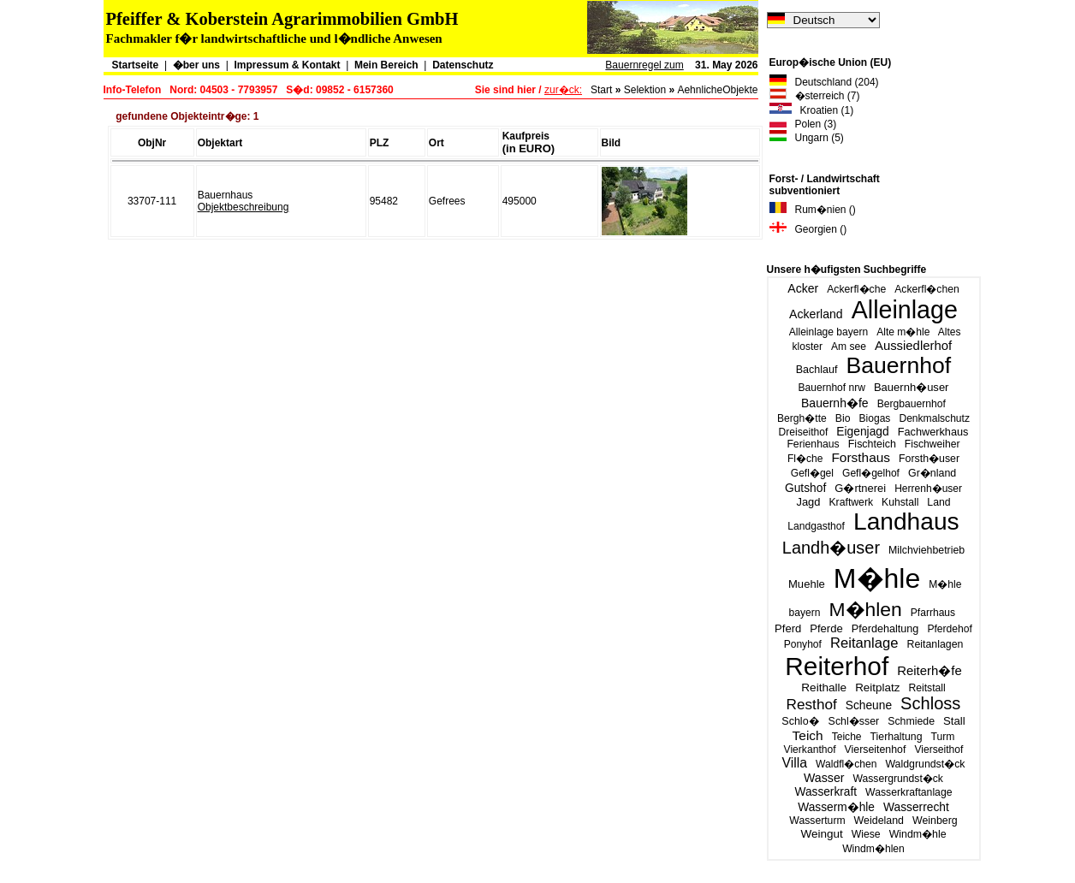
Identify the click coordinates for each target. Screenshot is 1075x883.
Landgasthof (816, 526)
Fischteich (872, 444)
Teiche (847, 737)
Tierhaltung (896, 737)
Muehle (806, 584)
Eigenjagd (862, 431)
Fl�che (805, 459)
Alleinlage (905, 309)
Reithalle (823, 687)
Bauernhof (899, 365)
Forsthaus (860, 457)
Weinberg (935, 821)
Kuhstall (900, 502)
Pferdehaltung (885, 629)
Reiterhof (836, 666)
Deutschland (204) (824, 82)
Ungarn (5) (806, 138)
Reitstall (926, 688)
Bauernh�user (911, 387)
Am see (848, 347)
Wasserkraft (825, 791)
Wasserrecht (916, 807)
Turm (943, 737)
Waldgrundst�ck (925, 764)
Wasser (824, 778)
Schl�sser (854, 721)
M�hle (877, 578)
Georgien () (808, 229)
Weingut (821, 833)
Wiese (866, 834)
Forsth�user (929, 459)
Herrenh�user (928, 489)
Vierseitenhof (875, 750)
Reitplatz (877, 687)
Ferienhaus (813, 444)
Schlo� (800, 721)
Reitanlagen (934, 644)
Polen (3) (803, 124)
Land (938, 502)
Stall (954, 720)
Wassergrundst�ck (898, 779)
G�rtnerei (860, 488)
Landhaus (906, 521)
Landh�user (831, 547)
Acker (802, 288)
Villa (794, 763)
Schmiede (911, 721)
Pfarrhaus (933, 613)
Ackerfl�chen (926, 289)
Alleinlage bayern (828, 332)
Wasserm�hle (836, 807)
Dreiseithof (804, 432)
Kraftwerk (851, 502)
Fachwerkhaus (933, 431)
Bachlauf (817, 370)
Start (601, 90)
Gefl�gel (812, 473)
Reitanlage (864, 643)
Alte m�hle (902, 332)
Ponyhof (803, 644)
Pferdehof (949, 629)
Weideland (879, 821)
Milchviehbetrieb (926, 550)
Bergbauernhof (911, 404)
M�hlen (865, 609)
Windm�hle (918, 834)
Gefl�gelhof (871, 473)
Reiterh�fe (929, 670)
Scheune (869, 705)
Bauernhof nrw (832, 388)
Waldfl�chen (846, 764)
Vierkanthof (810, 750)
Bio (843, 418)
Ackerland (816, 314)
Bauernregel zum (644, 65)
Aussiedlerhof (913, 346)
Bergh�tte (802, 418)
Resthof (812, 704)
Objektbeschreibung (243, 207)
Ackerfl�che (856, 289)
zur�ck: (563, 90)
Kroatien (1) (811, 110)
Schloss (930, 703)
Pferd (788, 628)
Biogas (875, 418)
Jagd (808, 501)
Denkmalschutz (934, 418)
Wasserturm (817, 821)
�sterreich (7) (814, 96)
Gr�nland (932, 473)
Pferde (826, 628)
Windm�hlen (873, 849)
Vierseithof (938, 750)
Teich (808, 735)
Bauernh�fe (835, 403)
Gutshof (805, 488)
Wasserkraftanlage (908, 792)
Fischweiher (932, 444)
